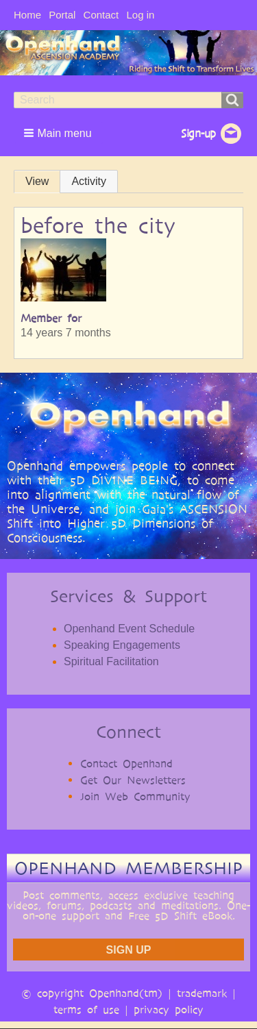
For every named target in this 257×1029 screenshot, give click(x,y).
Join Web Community (135, 796)
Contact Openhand (126, 763)
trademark (202, 993)
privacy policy (169, 1009)
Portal (62, 15)
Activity (88, 181)
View (37, 181)
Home (27, 15)
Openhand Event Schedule (129, 628)
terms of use (86, 1009)
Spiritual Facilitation (111, 661)
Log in (140, 15)
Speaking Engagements (122, 645)
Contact (101, 15)
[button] (59, 133)
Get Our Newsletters (133, 779)
